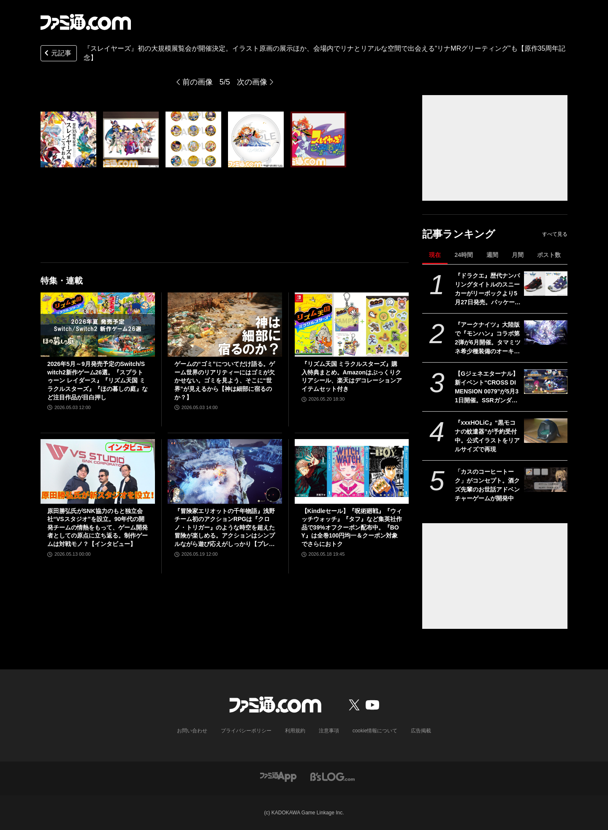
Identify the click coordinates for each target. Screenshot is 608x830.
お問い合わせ (192, 731)
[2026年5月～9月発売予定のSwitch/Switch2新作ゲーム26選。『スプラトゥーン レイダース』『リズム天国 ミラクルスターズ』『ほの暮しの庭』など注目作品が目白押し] (98, 324)
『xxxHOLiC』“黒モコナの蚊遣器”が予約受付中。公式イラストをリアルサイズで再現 (487, 436)
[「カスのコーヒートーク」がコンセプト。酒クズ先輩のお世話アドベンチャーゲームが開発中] (545, 479)
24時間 (463, 254)
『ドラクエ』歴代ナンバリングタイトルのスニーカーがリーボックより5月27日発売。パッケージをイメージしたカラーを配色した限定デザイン (488, 289)
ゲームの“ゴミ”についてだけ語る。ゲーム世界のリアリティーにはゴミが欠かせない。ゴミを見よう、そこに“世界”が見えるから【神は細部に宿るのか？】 (224, 380)
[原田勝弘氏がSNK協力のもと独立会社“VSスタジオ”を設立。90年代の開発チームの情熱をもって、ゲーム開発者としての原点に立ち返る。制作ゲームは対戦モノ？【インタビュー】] (98, 471)
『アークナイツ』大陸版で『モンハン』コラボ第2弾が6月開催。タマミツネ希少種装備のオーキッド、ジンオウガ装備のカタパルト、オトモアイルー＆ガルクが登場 (488, 338)
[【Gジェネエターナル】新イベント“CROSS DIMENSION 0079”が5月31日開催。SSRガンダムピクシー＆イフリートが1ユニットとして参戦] (545, 381)
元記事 (57, 53)
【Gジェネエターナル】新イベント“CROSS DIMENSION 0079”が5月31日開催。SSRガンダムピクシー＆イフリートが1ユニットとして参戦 (487, 387)
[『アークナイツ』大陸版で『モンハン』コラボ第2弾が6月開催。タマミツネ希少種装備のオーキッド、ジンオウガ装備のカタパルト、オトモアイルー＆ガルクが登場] (545, 332)
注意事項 (329, 731)
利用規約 (295, 731)
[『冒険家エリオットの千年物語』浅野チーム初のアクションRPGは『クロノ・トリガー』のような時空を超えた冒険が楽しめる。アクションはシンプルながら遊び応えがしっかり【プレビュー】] (225, 471)
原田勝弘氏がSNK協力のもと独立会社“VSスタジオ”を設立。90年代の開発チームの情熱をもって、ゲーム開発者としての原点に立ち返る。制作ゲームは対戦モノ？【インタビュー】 (97, 527)
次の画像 (252, 82)
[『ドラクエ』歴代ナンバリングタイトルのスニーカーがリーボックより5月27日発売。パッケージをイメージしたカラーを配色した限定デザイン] (545, 283)
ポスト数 (549, 254)
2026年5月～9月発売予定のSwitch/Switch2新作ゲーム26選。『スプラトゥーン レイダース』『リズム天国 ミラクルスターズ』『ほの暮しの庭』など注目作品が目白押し (97, 380)
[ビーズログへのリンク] (332, 776)
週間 (492, 254)
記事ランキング (458, 234)
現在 (435, 254)
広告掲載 (421, 731)
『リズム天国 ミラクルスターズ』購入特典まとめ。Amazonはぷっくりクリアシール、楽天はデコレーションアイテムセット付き (351, 376)
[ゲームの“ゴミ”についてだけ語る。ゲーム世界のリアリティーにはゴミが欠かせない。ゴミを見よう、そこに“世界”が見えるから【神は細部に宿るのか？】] (225, 324)
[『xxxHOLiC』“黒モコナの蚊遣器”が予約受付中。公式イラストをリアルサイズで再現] (545, 430)
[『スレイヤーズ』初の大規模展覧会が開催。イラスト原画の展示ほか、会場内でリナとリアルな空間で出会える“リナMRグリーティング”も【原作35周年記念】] (68, 139)
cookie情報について (375, 731)
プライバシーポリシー (246, 731)
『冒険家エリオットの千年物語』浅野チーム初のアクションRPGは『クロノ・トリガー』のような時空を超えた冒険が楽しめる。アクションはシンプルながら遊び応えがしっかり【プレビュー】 (224, 528)
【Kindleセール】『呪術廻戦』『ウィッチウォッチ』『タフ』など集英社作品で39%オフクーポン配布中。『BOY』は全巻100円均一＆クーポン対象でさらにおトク (351, 527)
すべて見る (554, 234)
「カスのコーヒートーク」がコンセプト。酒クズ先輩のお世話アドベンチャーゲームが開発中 (487, 485)
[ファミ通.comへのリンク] (86, 22)
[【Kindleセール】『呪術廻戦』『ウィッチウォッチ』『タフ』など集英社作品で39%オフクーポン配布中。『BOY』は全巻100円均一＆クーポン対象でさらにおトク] (352, 471)
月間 (518, 254)
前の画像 (197, 82)
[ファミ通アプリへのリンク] (278, 776)
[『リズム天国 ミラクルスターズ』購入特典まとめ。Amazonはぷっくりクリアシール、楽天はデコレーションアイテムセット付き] (352, 324)
